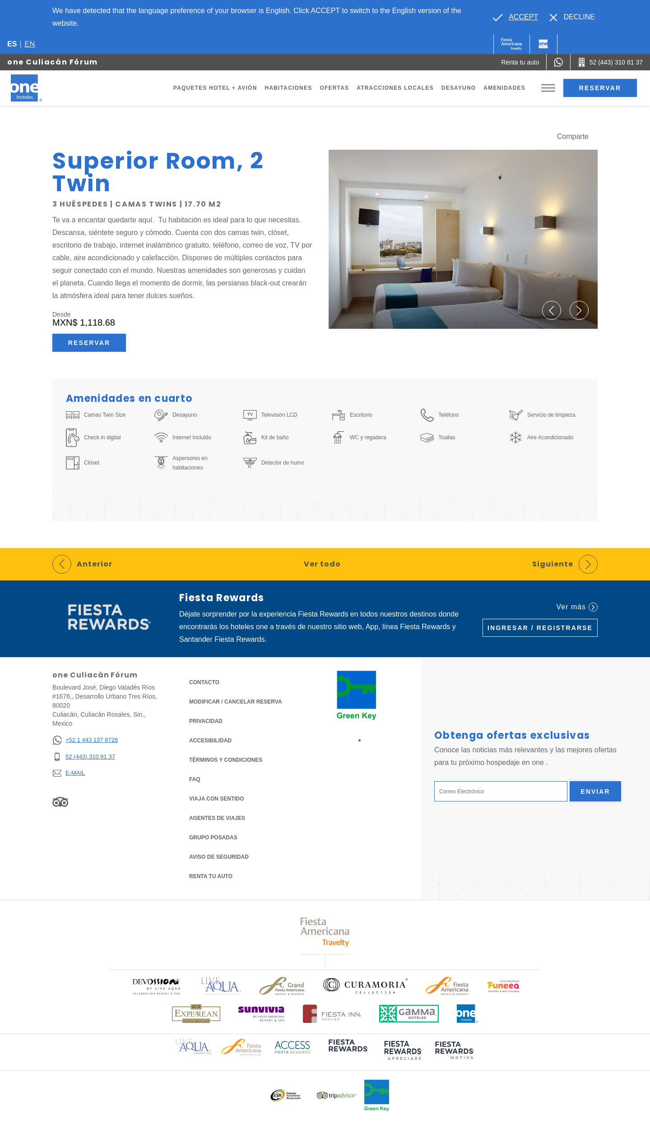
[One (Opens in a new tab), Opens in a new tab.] (511, 44)
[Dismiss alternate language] (572, 17)
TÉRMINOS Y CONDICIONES (225, 760)
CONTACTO (204, 682)
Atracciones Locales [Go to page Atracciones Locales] (395, 88)
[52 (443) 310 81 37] (85, 757)
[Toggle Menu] (548, 88)
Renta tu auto (210, 875)
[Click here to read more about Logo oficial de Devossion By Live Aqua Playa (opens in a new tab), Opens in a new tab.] (156, 986)
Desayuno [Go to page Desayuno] (458, 88)
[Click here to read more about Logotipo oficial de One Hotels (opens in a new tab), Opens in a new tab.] (467, 1013)
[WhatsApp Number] (558, 62)
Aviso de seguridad (219, 857)
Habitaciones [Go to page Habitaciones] (288, 88)
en (29, 44)
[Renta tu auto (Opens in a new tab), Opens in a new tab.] (520, 62)
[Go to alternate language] (515, 17)
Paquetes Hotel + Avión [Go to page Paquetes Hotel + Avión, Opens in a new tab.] (215, 88)
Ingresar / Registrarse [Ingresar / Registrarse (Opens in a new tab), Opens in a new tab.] (540, 627)
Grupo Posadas (213, 837)
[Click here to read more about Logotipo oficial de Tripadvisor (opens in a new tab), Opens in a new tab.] (336, 1095)
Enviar (595, 791)
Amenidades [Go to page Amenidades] (504, 88)
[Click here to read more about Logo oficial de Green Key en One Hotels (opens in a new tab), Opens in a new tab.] (376, 1095)
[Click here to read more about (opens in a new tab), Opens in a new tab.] (347, 1051)
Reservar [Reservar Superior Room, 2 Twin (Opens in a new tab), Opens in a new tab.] (89, 342)
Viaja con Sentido (216, 799)
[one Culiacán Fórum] (37, 87)
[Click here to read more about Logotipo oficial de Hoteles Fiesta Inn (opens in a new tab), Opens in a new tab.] (332, 1013)
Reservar (600, 88)
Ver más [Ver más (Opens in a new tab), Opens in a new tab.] (577, 607)
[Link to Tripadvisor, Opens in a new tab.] (60, 801)
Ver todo (322, 564)
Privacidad (206, 720)
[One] (543, 44)
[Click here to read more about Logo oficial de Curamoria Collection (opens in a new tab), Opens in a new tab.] (365, 986)
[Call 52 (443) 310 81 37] (610, 62)
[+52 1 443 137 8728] (85, 740)
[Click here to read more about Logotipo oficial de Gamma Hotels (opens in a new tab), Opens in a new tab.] (409, 1013)
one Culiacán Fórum (52, 62)
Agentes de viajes (217, 818)
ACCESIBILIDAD (210, 740)
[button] (551, 310)
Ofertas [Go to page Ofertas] (334, 88)
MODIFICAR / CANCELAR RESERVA (235, 702)
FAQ (194, 779)
